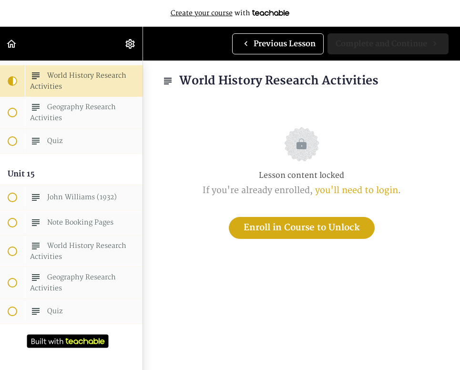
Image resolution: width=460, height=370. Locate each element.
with (230, 13)
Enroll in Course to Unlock (302, 227)
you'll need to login (356, 190)
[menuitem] (131, 44)
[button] (12, 44)
